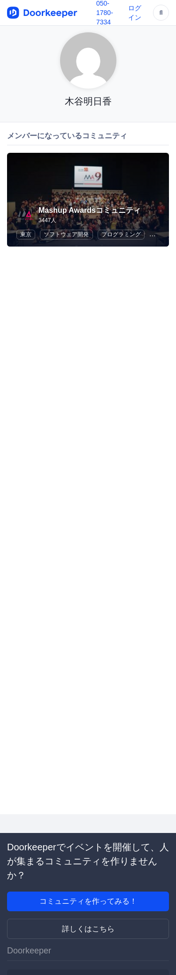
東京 (25, 234)
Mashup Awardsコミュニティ (89, 210)
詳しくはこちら (88, 929)
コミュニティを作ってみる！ (88, 901)
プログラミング (121, 234)
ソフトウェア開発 (66, 234)
